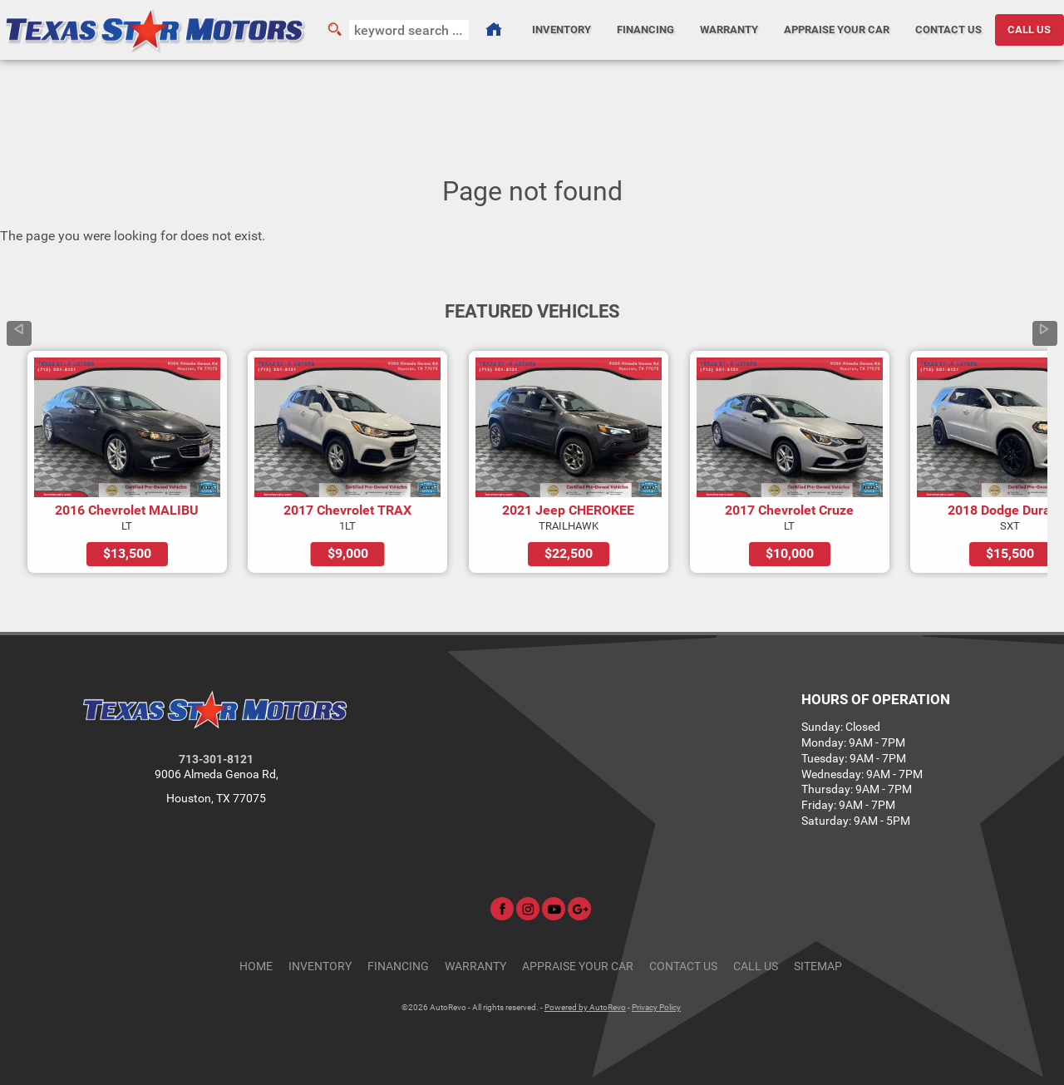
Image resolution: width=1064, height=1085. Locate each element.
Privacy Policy (656, 1007)
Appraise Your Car (836, 29)
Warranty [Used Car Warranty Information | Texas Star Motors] (729, 29)
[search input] (409, 30)
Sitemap (818, 966)
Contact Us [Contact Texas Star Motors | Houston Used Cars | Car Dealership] (948, 29)
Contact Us (683, 966)
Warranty (475, 966)
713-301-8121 (216, 759)
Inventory (320, 966)
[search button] (334, 30)
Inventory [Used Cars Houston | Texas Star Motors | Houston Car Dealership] (561, 29)
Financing (398, 966)
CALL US (1029, 29)
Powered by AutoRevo (585, 1007)
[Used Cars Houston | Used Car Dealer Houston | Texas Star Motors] (494, 30)
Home (256, 966)
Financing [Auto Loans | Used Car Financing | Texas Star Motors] (645, 29)
